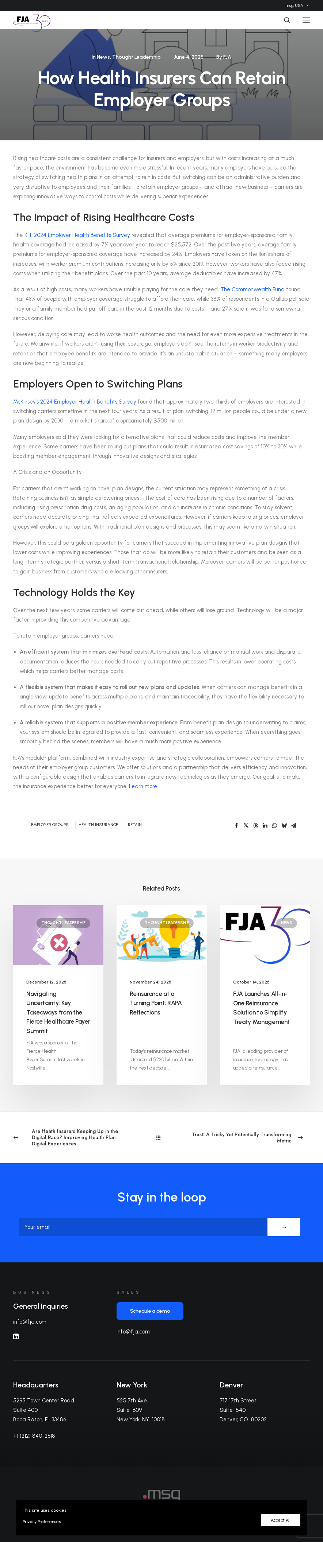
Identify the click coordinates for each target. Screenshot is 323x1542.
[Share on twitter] (246, 825)
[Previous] (72, 1137)
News (103, 57)
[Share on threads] (255, 825)
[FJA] (31, 20)
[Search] (283, 20)
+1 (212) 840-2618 (34, 1436)
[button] (306, 20)
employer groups (50, 824)
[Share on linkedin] (265, 825)
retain (135, 824)
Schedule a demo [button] (150, 1311)
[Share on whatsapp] (274, 825)
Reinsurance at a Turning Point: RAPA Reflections (156, 1003)
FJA (227, 57)
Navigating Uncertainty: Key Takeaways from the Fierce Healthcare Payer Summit (58, 1012)
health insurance (98, 824)
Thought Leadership (136, 57)
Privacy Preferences (42, 1521)
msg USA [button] (297, 5)
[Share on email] (293, 825)
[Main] (162, 1137)
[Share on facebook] (236, 825)
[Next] (250, 1138)
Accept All (280, 1520)
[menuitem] (297, 5)
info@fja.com (29, 1322)
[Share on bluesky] (284, 825)
